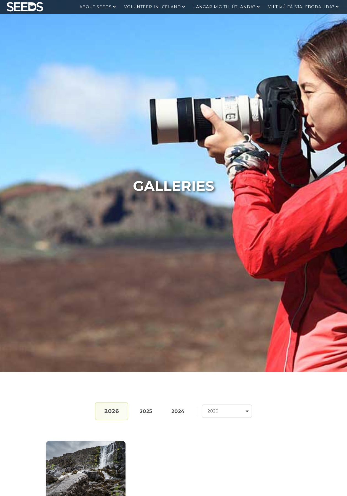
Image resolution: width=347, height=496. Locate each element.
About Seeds (97, 6)
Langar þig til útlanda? (226, 6)
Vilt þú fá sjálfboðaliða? (303, 6)
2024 (178, 411)
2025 (144, 411)
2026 (109, 411)
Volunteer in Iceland (154, 6)
